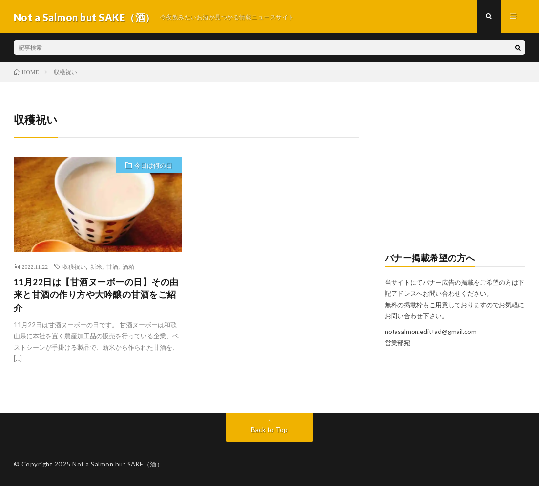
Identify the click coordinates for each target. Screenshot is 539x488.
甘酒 (112, 267)
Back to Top (269, 431)
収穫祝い (74, 267)
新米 (96, 267)
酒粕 (128, 267)
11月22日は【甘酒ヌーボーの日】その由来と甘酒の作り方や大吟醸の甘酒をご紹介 (96, 296)
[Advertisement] (455, 174)
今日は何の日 (153, 167)
